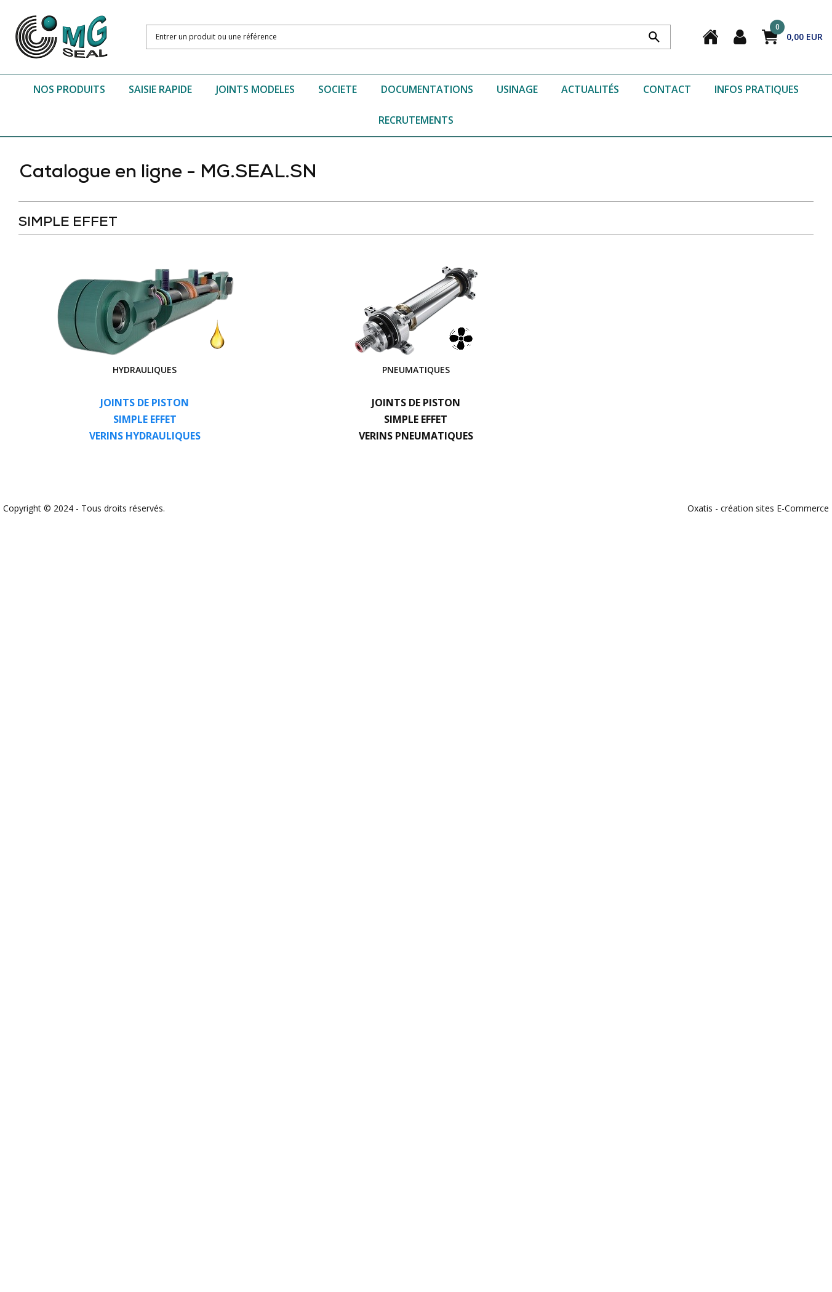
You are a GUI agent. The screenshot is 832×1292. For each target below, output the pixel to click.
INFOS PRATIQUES (756, 89)
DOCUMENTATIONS (427, 89)
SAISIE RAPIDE (160, 89)
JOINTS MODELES (255, 89)
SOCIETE (337, 89)
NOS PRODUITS (69, 89)
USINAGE (517, 89)
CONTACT (667, 89)
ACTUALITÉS (590, 89)
